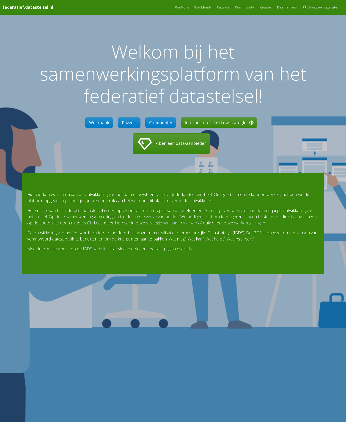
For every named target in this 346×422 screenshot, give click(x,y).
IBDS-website (95, 249)
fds (189, 249)
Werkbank (99, 122)
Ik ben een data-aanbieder (171, 143)
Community (160, 122)
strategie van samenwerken (171, 223)
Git (89, 223)
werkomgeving (247, 223)
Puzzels (129, 122)
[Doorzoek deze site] (322, 7)
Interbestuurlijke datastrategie (219, 122)
